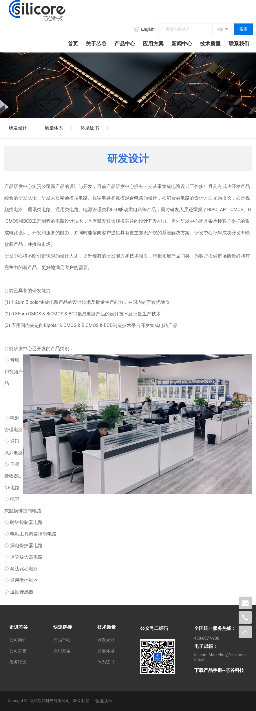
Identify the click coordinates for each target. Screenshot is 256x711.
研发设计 (18, 127)
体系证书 (90, 127)
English (147, 29)
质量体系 (54, 127)
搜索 (243, 29)
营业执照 (104, 700)
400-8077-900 (206, 638)
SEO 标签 (81, 700)
